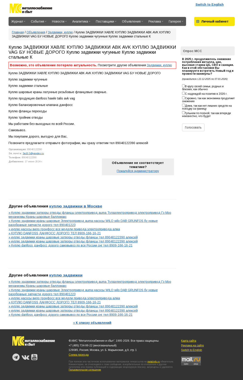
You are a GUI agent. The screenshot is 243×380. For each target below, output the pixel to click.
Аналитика (81, 21)
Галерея (176, 21)
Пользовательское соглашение (85, 369)
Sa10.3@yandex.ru (33, 153)
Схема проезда (79, 354)
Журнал (18, 21)
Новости (59, 21)
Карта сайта (188, 340)
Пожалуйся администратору (138, 171)
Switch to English (210, 4)
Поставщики (106, 21)
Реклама (155, 21)
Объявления (132, 21)
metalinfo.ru (153, 361)
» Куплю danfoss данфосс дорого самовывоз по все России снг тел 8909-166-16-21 (71, 245)
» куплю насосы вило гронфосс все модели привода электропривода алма (64, 229)
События (39, 21)
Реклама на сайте (192, 345)
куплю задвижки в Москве (75, 206)
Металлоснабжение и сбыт (31, 9)
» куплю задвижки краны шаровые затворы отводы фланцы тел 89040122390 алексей (73, 237)
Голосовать (193, 127)
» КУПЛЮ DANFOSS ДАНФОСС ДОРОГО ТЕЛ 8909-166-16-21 (55, 233)
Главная (18, 32)
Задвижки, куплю (60, 32)
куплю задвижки (66, 275)
